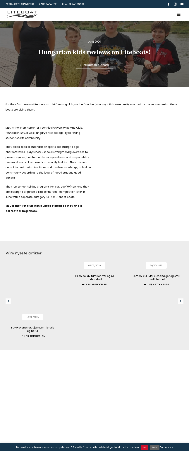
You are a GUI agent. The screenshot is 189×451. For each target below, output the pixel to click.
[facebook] (168, 4)
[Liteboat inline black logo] (22, 12)
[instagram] (175, 4)
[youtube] (182, 4)
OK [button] (144, 447)
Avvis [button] (154, 447)
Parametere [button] (166, 447)
